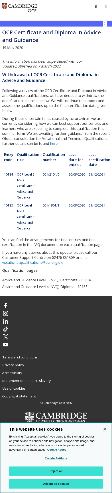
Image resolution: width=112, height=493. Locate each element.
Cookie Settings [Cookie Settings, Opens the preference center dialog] (56, 458)
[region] (56, 457)
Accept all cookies (56, 483)
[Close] (105, 429)
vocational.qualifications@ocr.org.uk (32, 262)
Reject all (55, 471)
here (54, 143)
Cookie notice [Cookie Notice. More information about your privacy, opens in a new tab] (56, 449)
